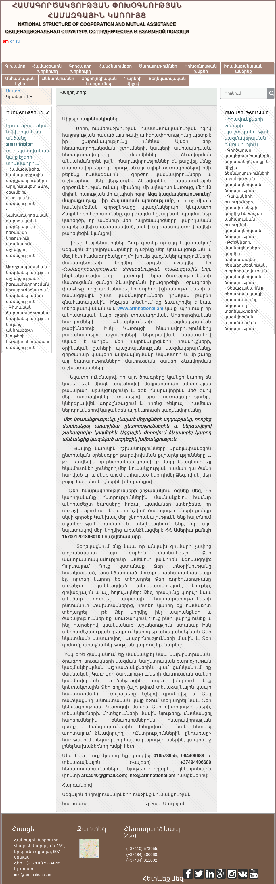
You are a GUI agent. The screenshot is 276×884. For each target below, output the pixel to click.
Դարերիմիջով (132, 81)
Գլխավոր (15, 66)
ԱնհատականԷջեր (20, 81)
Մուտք (13, 91)
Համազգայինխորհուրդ (47, 69)
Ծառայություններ (158, 66)
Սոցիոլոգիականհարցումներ (99, 81)
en (12, 41)
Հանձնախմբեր (115, 66)
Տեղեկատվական (167, 78)
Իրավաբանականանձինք (243, 69)
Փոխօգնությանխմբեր (200, 69)
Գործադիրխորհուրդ (80, 69)
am (6, 41)
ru (18, 41)
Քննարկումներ (58, 78)
